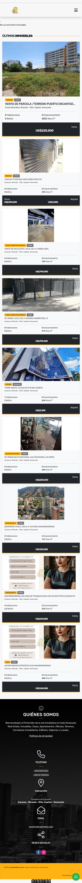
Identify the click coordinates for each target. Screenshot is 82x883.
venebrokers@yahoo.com (41, 826)
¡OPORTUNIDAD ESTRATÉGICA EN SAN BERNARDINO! (27, 665)
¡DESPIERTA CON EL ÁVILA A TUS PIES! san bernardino (29, 526)
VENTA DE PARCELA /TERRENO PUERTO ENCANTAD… (40, 104)
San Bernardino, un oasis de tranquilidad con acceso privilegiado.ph (39, 596)
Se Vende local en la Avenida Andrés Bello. (26, 318)
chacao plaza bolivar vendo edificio (23, 179)
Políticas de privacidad (41, 736)
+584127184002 (41, 775)
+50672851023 (41, 770)
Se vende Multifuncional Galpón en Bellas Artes (29, 457)
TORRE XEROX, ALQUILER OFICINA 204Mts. (23, 388)
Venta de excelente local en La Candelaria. (26, 249)
